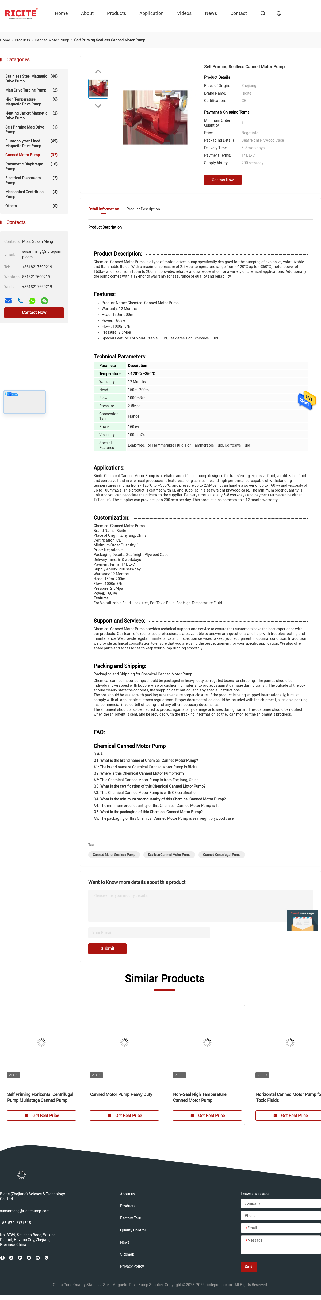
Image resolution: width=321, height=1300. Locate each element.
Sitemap (127, 1254)
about (87, 13)
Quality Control (133, 1230)
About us (127, 1194)
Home (61, 13)
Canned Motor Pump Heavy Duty (121, 1094)
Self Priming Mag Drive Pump (31, 129)
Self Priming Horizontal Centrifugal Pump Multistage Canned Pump (40, 1097)
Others (31, 205)
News (211, 13)
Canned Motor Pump (31, 155)
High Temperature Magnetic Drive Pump (31, 101)
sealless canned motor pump (169, 855)
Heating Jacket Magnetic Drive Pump (31, 115)
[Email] (281, 1228)
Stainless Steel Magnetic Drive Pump (31, 78)
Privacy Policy (132, 1266)
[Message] (281, 1245)
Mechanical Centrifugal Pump (31, 194)
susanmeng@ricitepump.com (24, 1211)
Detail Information (103, 209)
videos (184, 13)
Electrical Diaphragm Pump (31, 180)
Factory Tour (130, 1218)
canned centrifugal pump (221, 855)
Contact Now (34, 312)
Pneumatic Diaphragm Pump (31, 166)
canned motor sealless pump (114, 855)
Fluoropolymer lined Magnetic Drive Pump (31, 143)
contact (238, 13)
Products (116, 13)
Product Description (143, 209)
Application (151, 13)
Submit (107, 948)
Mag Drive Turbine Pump (31, 90)
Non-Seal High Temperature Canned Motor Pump (199, 1097)
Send (248, 1267)
